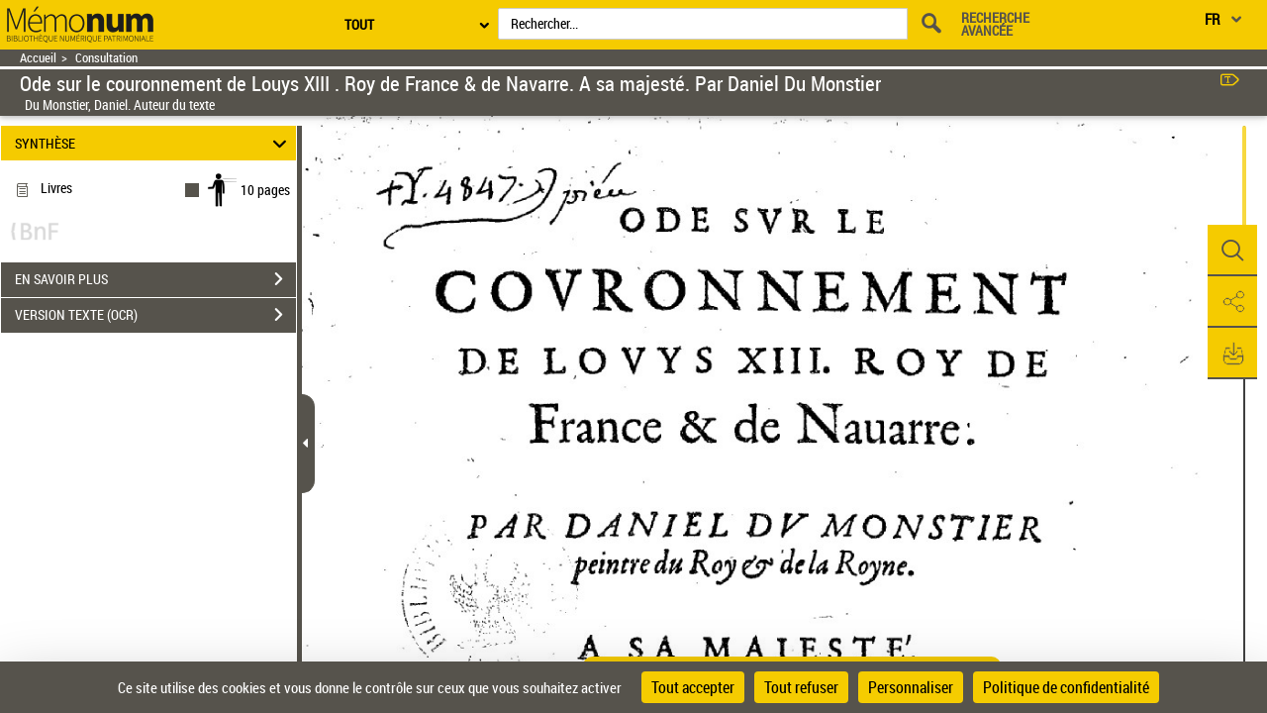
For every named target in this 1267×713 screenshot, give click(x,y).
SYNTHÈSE (154, 143)
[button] (1232, 250)
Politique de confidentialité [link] (1066, 687)
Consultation (106, 58)
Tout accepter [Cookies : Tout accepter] (692, 687)
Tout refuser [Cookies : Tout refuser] (801, 687)
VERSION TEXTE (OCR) (155, 315)
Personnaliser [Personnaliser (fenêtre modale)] (910, 687)
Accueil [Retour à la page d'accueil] (38, 58)
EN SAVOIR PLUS (155, 279)
